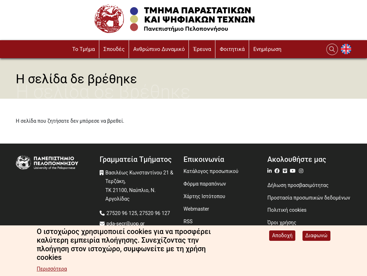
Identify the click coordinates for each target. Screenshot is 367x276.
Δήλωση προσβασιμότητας (298, 185)
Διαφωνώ (316, 236)
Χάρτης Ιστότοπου (204, 196)
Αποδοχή (282, 236)
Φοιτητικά (232, 49)
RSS (188, 221)
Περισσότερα (52, 269)
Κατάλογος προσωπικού (211, 171)
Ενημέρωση (267, 49)
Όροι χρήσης (281, 222)
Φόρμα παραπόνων (205, 184)
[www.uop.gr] (58, 163)
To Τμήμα (83, 49)
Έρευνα (202, 49)
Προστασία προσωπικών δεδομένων (308, 198)
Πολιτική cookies (286, 210)
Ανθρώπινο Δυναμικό (159, 49)
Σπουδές (114, 49)
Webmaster (196, 209)
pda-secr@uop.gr (125, 223)
